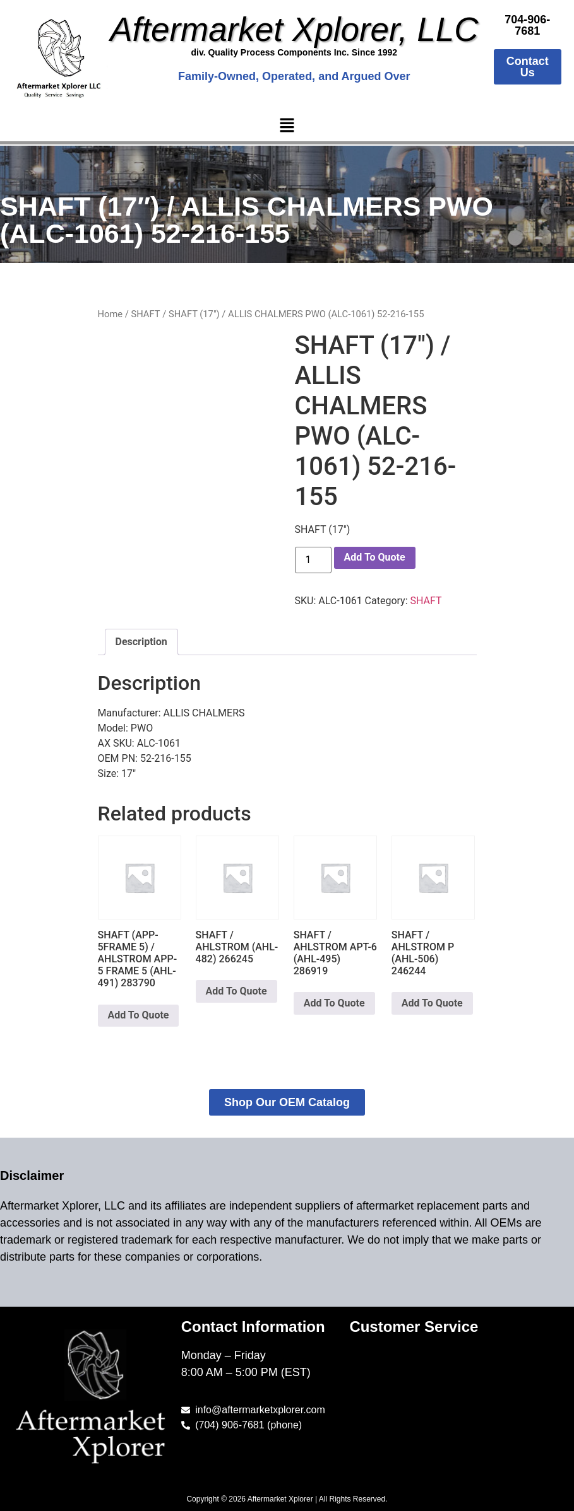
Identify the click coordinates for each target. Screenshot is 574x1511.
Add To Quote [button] (138, 1015)
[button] (286, 126)
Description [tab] (141, 642)
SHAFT (145, 314)
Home (110, 314)
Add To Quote (374, 557)
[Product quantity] (313, 560)
